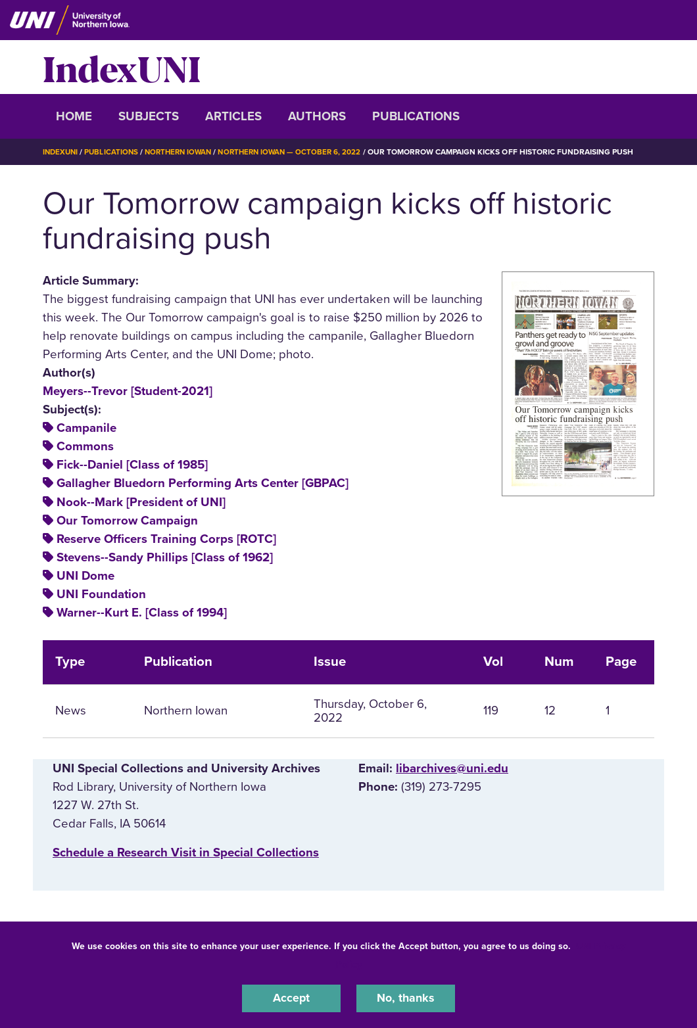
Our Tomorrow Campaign (127, 520)
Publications (416, 116)
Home (74, 116)
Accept (291, 998)
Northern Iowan (184, 151)
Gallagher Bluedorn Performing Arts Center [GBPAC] (202, 483)
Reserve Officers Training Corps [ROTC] (166, 538)
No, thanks (405, 998)
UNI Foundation (101, 593)
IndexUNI (122, 67)
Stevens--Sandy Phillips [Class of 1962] (165, 556)
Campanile (86, 428)
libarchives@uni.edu (452, 767)
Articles (233, 116)
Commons (85, 446)
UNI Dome (85, 575)
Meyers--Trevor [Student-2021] (127, 390)
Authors (317, 116)
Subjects (148, 116)
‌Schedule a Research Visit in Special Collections (186, 852)
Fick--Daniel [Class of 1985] (132, 464)
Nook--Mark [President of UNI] (141, 501)
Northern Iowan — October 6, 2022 (301, 151)
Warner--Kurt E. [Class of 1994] (142, 612)
